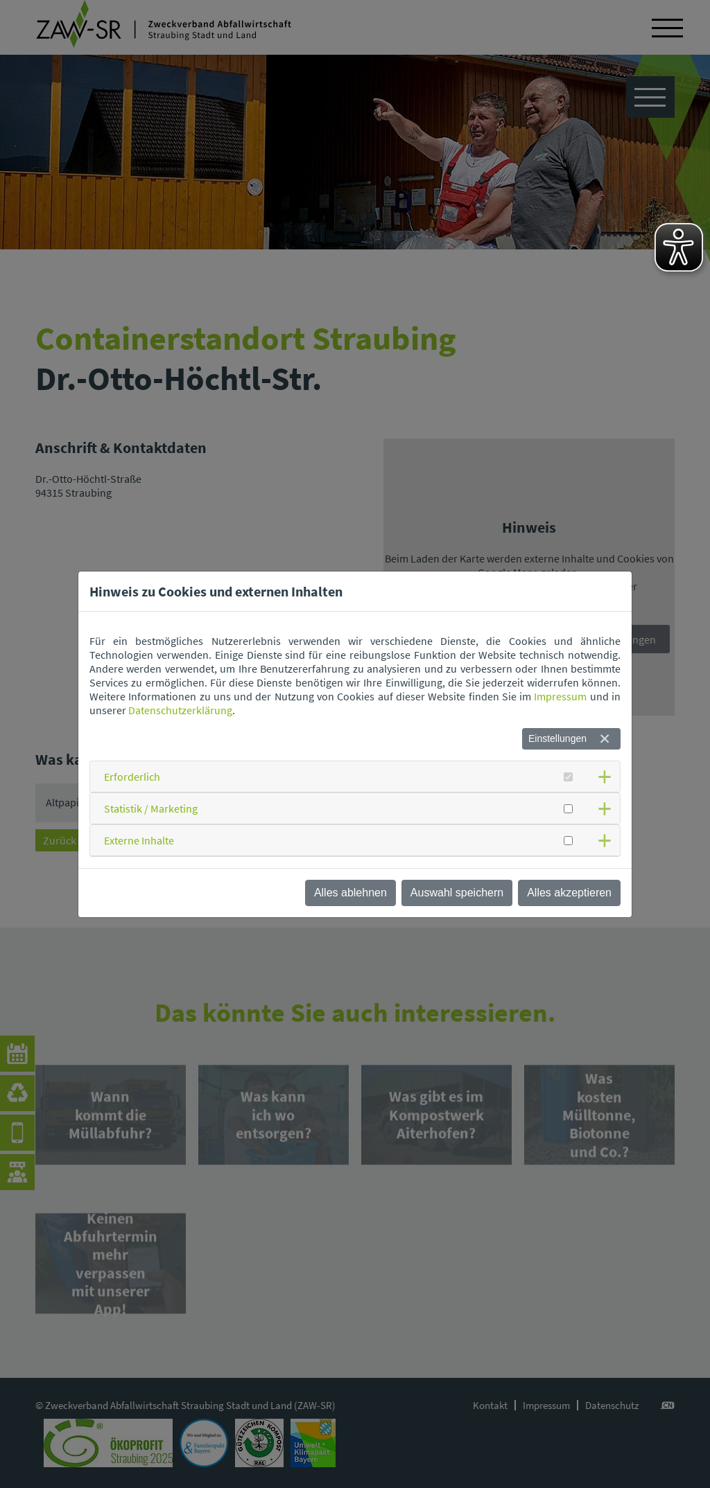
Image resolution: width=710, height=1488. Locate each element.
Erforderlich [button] (132, 776)
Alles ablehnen (350, 892)
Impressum (560, 696)
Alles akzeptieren (569, 892)
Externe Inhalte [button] (139, 840)
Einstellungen (557, 738)
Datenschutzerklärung (180, 710)
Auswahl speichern (456, 892)
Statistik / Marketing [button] (151, 808)
